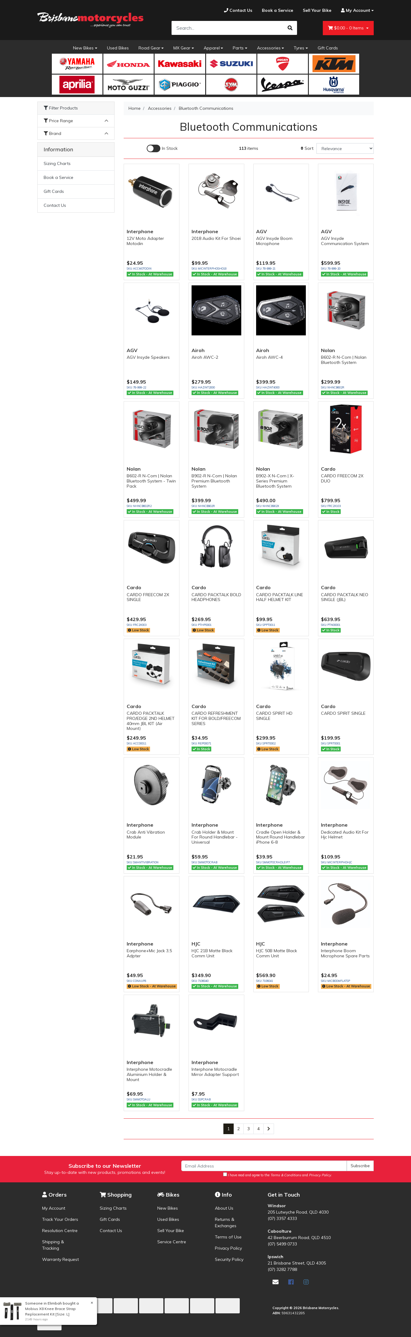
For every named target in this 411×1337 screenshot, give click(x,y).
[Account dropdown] (355, 10)
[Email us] (275, 1282)
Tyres (299, 48)
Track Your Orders (60, 1219)
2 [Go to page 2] (238, 1128)
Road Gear (149, 48)
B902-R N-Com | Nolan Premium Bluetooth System (214, 481)
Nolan (328, 350)
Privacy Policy (228, 1248)
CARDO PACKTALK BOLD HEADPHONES (216, 597)
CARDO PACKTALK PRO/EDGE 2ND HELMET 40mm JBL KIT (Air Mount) (151, 720)
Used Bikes (118, 48)
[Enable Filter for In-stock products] (162, 148)
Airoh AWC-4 (269, 357)
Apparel (212, 48)
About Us (224, 1208)
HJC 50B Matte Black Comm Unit (276, 953)
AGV (261, 231)
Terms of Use (228, 1237)
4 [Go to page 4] (258, 1128)
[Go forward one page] (268, 1129)
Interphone (140, 231)
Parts (238, 48)
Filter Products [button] (61, 108)
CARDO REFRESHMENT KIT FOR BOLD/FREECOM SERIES (216, 718)
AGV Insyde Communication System (345, 241)
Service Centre (171, 1242)
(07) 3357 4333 (282, 1218)
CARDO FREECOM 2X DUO (342, 478)
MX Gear (181, 48)
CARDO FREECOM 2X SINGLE (148, 597)
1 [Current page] (228, 1128)
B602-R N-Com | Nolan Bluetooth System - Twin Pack (151, 481)
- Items (346, 28)
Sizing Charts (57, 163)
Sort (307, 148)
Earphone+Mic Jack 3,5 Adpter (149, 953)
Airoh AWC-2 (205, 357)
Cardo (328, 469)
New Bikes (83, 48)
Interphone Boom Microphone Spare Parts (345, 953)
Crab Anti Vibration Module (146, 834)
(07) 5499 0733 (282, 1244)
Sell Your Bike (170, 1230)
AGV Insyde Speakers (148, 357)
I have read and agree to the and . (277, 1174)
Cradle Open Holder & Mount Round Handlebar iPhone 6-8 (280, 837)
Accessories (269, 48)
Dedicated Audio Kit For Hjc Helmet (345, 834)
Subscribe (360, 1165)
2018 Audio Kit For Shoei (216, 238)
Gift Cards (328, 48)
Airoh (198, 350)
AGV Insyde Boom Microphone (274, 241)
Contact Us (55, 205)
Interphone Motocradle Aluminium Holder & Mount (149, 1074)
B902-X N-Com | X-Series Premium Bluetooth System (275, 481)
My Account (53, 1208)
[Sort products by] (345, 148)
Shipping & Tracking (53, 1245)
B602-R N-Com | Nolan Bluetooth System (343, 359)
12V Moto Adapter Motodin (145, 241)
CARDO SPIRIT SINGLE (343, 713)
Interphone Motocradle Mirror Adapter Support (215, 1072)
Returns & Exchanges (225, 1222)
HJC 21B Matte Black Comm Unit (212, 953)
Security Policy (229, 1259)
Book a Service (58, 177)
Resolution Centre (60, 1230)
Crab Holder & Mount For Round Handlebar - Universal (215, 837)
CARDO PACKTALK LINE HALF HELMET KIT (279, 597)
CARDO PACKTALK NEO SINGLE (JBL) (344, 597)
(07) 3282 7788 (282, 1269)
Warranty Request (60, 1259)
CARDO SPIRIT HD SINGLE (274, 715)
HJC (196, 944)
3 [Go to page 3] (248, 1128)
